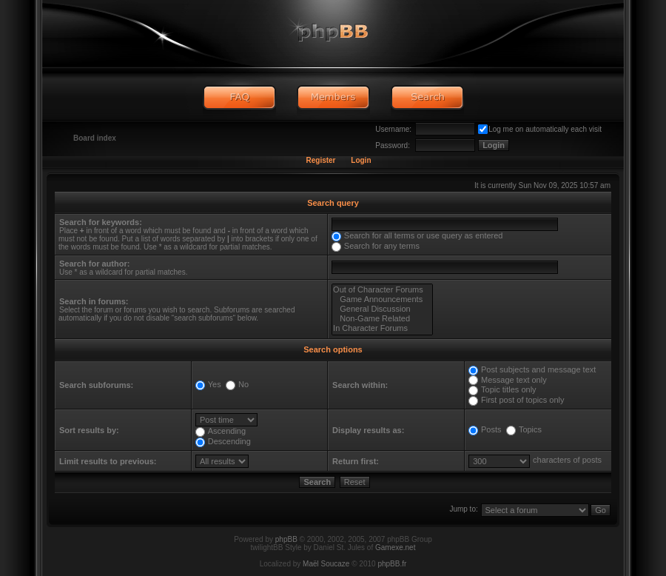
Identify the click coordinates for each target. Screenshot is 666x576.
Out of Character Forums (382, 290)
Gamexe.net (395, 547)
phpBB (286, 539)
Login (361, 160)
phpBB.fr (391, 564)
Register (320, 160)
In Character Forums (382, 328)
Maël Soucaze (326, 564)
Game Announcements (382, 299)
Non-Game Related (382, 319)
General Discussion (382, 309)
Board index (94, 138)
